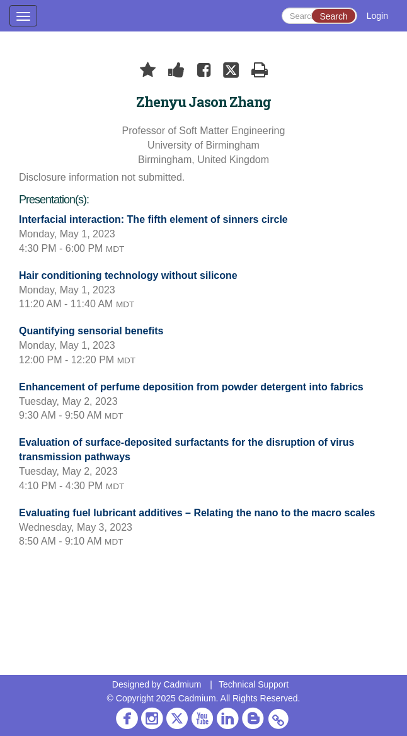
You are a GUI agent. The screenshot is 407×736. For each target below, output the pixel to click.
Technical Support (254, 684)
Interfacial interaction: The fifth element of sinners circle (153, 219)
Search (333, 16)
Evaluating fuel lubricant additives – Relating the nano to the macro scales (197, 512)
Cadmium (182, 684)
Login (377, 16)
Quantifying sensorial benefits (91, 331)
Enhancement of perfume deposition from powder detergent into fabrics (191, 387)
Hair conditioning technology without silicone (128, 275)
